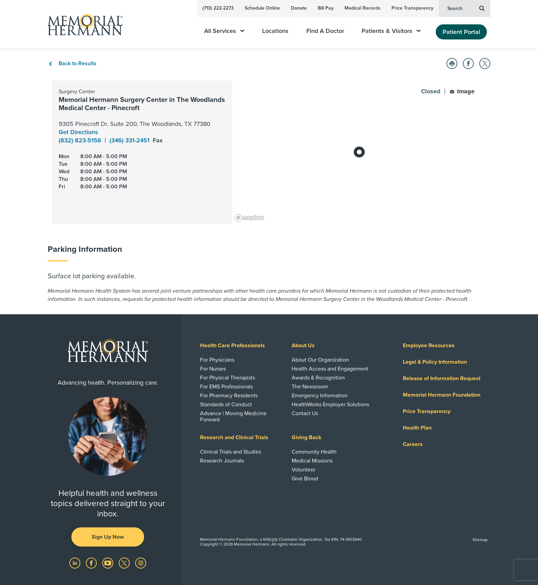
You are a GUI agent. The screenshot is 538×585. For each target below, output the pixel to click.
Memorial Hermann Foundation (441, 394)
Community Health (314, 452)
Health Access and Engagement (330, 369)
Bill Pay (326, 8)
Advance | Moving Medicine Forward (233, 416)
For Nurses (213, 369)
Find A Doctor (325, 31)
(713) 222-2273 (218, 8)
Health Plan (417, 427)
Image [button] (462, 91)
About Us (303, 345)
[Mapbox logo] (249, 218)
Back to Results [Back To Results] (72, 63)
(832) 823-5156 (81, 140)
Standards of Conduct (226, 404)
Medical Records (362, 8)
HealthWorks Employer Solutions (330, 404)
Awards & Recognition (318, 378)
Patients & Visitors (391, 31)
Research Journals (222, 461)
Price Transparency (412, 8)
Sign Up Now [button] (108, 537)
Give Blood (305, 479)
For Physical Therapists (227, 378)
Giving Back (306, 437)
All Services (224, 31)
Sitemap (480, 539)
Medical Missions (312, 461)
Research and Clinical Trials (234, 437)
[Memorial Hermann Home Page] (82, 24)
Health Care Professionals (232, 345)
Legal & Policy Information (435, 362)
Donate (299, 8)
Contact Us (305, 413)
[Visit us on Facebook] (92, 562)
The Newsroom (310, 387)
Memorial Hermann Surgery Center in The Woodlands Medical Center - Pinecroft (142, 104)
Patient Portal (461, 32)
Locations (275, 31)
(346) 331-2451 (130, 140)
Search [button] (465, 7)
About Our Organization (320, 360)
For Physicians (217, 360)
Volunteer (303, 470)
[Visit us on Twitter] (125, 562)
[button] (451, 63)
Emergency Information (320, 396)
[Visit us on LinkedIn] (75, 562)
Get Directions (78, 132)
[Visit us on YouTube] (108, 562)
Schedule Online (262, 8)
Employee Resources (429, 345)
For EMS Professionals (226, 387)
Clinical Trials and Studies (230, 452)
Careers (413, 444)
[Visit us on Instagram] (140, 562)
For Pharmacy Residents (229, 396)
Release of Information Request (441, 378)
